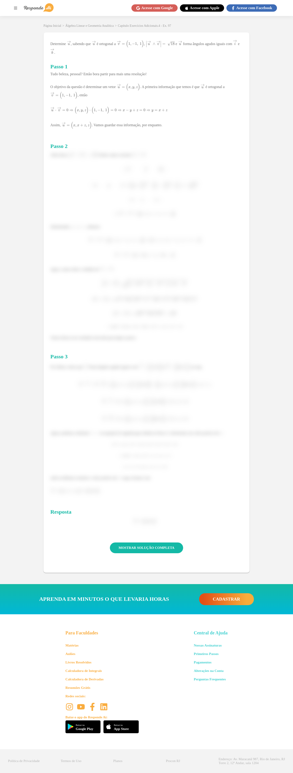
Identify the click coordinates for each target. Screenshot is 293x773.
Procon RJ (173, 761)
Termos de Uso (71, 761)
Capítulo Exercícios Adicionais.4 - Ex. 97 (144, 25)
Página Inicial (52, 25)
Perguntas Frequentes (210, 679)
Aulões (70, 654)
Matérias (72, 645)
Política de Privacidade (24, 761)
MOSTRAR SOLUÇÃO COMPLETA (146, 548)
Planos (117, 761)
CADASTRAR (226, 599)
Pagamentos (203, 662)
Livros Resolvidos (78, 662)
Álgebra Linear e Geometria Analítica (89, 25)
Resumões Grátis (77, 688)
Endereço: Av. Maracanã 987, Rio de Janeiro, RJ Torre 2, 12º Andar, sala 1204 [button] (252, 761)
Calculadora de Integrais (83, 671)
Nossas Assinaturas (208, 645)
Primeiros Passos (206, 654)
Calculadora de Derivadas (84, 679)
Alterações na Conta (208, 671)
